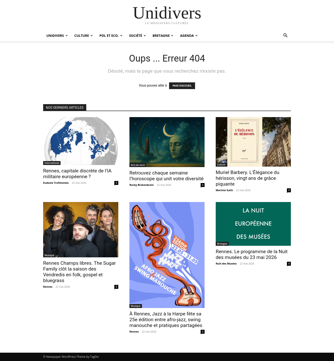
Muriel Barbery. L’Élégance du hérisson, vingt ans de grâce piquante (247, 178)
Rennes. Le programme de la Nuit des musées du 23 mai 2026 (252, 254)
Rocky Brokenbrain (141, 185)
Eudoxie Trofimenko (56, 182)
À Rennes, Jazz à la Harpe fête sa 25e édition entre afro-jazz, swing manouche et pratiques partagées (165, 319)
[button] (285, 36)
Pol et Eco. (111, 35)
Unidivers (57, 35)
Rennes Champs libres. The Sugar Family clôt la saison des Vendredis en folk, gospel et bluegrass (79, 271)
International (52, 163)
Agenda (188, 35)
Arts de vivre (138, 165)
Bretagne (163, 35)
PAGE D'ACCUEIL (182, 85)
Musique (49, 255)
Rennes (47, 286)
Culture (83, 35)
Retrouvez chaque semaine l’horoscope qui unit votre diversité (166, 175)
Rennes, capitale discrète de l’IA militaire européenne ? (77, 173)
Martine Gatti (224, 190)
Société (137, 35)
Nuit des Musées (226, 263)
